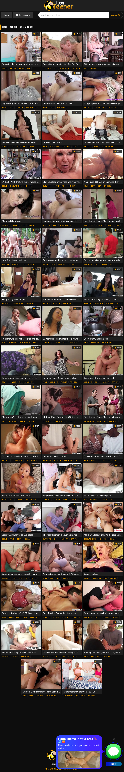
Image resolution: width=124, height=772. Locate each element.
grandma (21, 147)
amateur (87, 108)
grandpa (19, 108)
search (114, 15)
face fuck (69, 421)
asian (4, 108)
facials (15, 225)
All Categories (23, 15)
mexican (66, 578)
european (104, 500)
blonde (87, 578)
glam (31, 696)
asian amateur (107, 147)
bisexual (15, 264)
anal (45, 147)
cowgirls (76, 617)
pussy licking (51, 696)
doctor (13, 68)
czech (4, 68)
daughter (99, 303)
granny (94, 68)
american (47, 460)
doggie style (17, 460)
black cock (113, 460)
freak (21, 68)
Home (6, 15)
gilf (28, 68)
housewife (13, 421)
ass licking (12, 343)
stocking (76, 68)
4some (45, 657)
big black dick (15, 186)
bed (92, 657)
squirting (33, 617)
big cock (27, 186)
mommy (31, 421)
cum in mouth (59, 186)
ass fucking (54, 147)
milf (112, 264)
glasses (113, 578)
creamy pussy (99, 108)
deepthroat (58, 421)
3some (4, 186)
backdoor (88, 303)
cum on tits (111, 108)
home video (64, 68)
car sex (15, 657)
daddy (74, 657)
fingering (110, 303)
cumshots (47, 68)
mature (104, 264)
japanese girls (31, 108)
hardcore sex (30, 500)
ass (3, 343)
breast (66, 500)
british (45, 264)
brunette (75, 500)
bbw (93, 186)
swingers (107, 186)
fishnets (73, 382)
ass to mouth (24, 343)
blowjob (66, 147)
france (5, 147)
